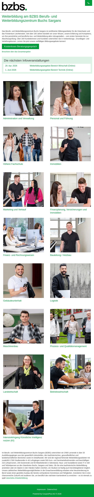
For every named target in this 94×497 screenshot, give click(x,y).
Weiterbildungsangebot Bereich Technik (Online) (51, 70)
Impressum (41, 489)
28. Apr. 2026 (11, 66)
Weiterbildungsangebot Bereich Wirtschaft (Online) (52, 66)
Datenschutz (52, 489)
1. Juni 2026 (10, 70)
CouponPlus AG (48, 494)
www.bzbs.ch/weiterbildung (16, 478)
